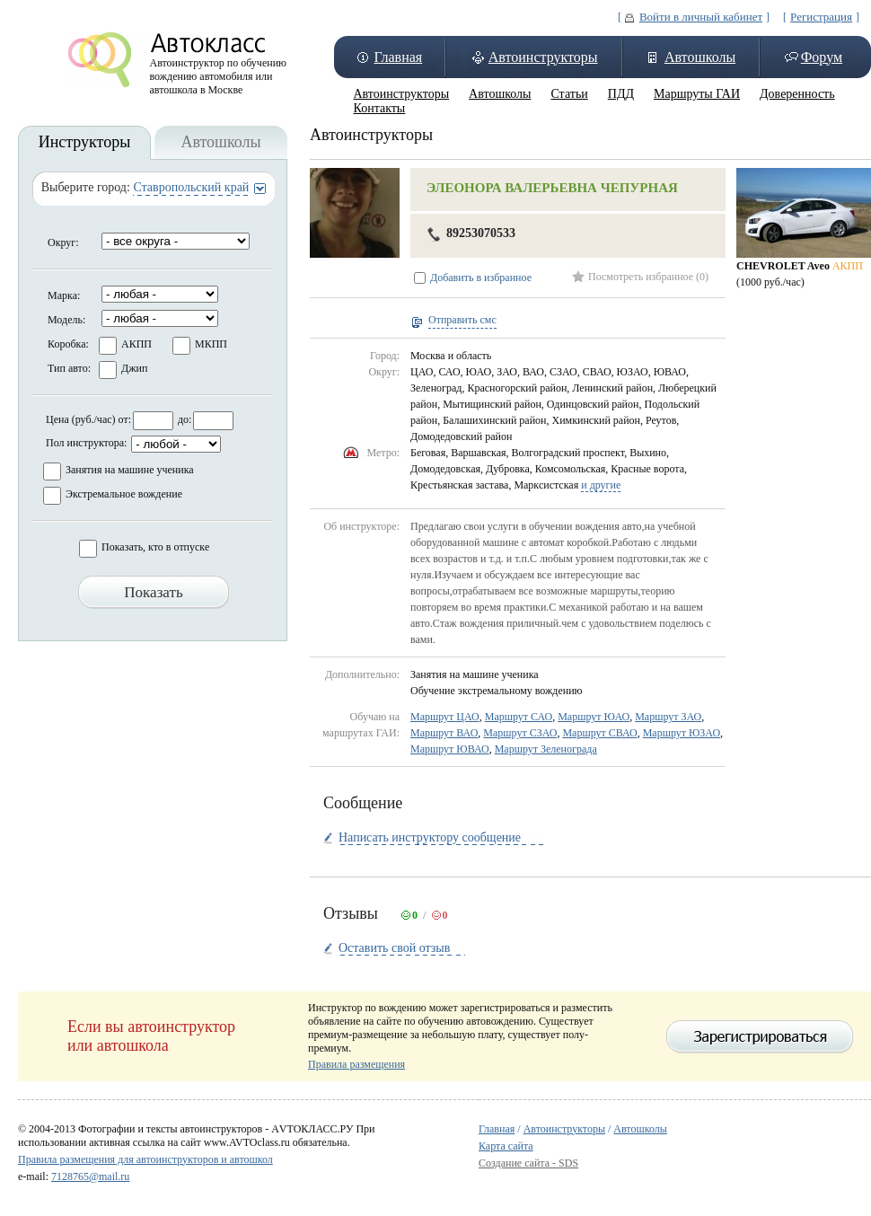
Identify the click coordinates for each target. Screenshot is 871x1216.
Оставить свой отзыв (394, 948)
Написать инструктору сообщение (430, 837)
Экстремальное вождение (124, 494)
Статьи (568, 94)
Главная (398, 57)
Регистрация (821, 16)
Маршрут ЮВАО (449, 749)
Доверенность (797, 94)
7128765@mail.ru (90, 1176)
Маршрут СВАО (599, 733)
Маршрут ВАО (444, 733)
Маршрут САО (518, 716)
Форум (821, 57)
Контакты (380, 108)
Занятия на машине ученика (130, 469)
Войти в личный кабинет (700, 16)
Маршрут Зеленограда (546, 749)
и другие (600, 485)
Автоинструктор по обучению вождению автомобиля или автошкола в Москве (218, 72)
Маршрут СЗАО (520, 733)
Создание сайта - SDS (528, 1163)
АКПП (136, 344)
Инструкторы (85, 142)
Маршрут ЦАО (444, 716)
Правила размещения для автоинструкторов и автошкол (145, 1159)
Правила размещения (356, 1064)
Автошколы (699, 57)
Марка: (64, 295)
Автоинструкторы (543, 57)
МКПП (211, 344)
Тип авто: (69, 368)
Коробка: (68, 344)
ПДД (621, 94)
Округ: (63, 242)
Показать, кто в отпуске (155, 547)
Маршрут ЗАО (668, 716)
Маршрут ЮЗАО (681, 733)
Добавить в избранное (481, 277)
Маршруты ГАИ (697, 94)
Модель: (66, 319)
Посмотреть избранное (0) (648, 276)
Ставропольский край (191, 187)
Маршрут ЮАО (593, 716)
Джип (134, 368)
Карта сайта (506, 1146)
